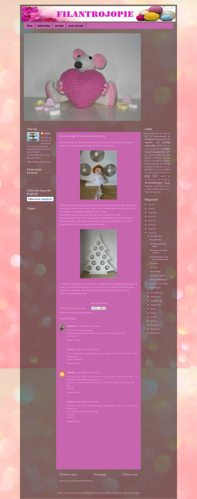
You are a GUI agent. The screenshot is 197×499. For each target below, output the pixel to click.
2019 (150, 208)
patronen (59, 25)
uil (167, 189)
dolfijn (165, 146)
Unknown (71, 372)
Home (29, 25)
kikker (167, 160)
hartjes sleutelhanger (158, 279)
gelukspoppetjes (86, 312)
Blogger (136, 492)
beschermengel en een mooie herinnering (159, 258)
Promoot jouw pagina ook (36, 183)
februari (153, 329)
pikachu (165, 172)
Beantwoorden (73, 340)
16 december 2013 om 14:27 (89, 326)
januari (153, 333)
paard (149, 172)
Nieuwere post (68, 474)
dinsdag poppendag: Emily (158, 245)
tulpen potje (158, 189)
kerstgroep (158, 161)
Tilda (149, 189)
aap (146, 133)
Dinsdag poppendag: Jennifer (158, 251)
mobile (165, 167)
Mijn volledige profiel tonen (39, 161)
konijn (168, 163)
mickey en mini (153, 166)
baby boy (155, 133)
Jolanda (47, 133)
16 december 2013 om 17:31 (87, 401)
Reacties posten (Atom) (82, 480)
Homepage (100, 474)
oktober (154, 296)
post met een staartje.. (159, 283)
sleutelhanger (154, 183)
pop (147, 176)
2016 (150, 220)
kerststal (153, 267)
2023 (150, 204)
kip (148, 163)
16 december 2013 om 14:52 (87, 349)
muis (147, 169)
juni (152, 313)
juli (151, 308)
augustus (154, 304)
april (152, 321)
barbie (165, 133)
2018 (150, 212)
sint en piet (162, 179)
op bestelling (155, 271)
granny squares (156, 155)
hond (168, 157)
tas (169, 186)
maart (153, 325)
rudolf (163, 176)
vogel (154, 192)
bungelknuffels (162, 139)
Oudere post (130, 474)
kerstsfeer (154, 263)
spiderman (148, 186)
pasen (156, 172)
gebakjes (166, 148)
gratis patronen (75, 25)
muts (154, 170)
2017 (150, 216)
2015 (150, 224)
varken (147, 192)
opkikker (167, 169)
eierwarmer (155, 149)
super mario (160, 186)
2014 (150, 228)
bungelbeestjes (156, 239)
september (155, 300)
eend (146, 149)
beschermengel (72, 312)
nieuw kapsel (155, 287)
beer (146, 136)
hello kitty (158, 158)
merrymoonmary (103, 492)
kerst (149, 161)
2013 (150, 232)
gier (146, 155)
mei (152, 317)
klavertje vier (158, 163)
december (154, 236)
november (154, 292)
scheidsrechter (150, 179)
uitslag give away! (157, 275)
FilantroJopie (32, 177)
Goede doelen (43, 25)
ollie (160, 170)
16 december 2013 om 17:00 (88, 372)
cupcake (149, 142)
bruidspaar (149, 139)
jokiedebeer (71, 326)
